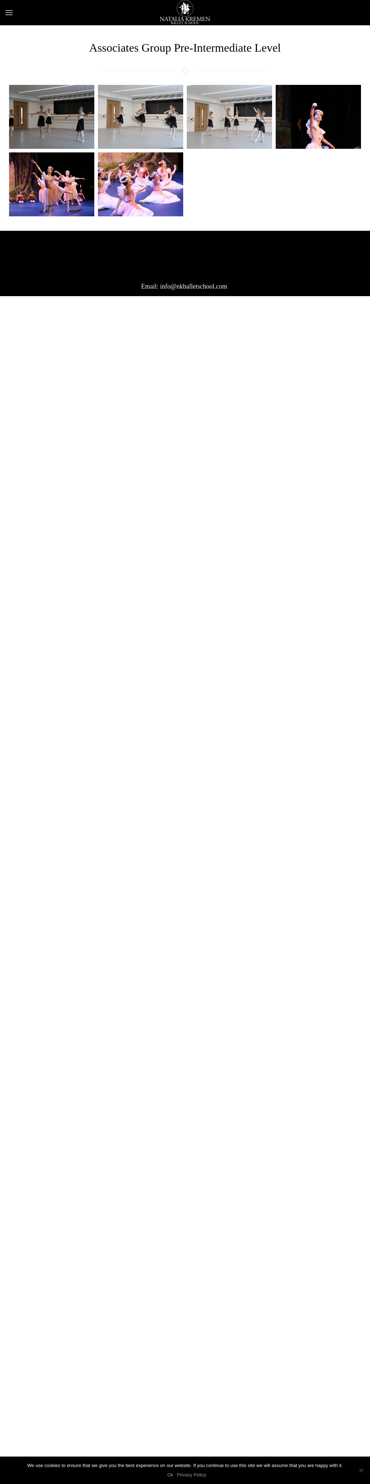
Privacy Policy (191, 1474)
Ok (170, 1474)
